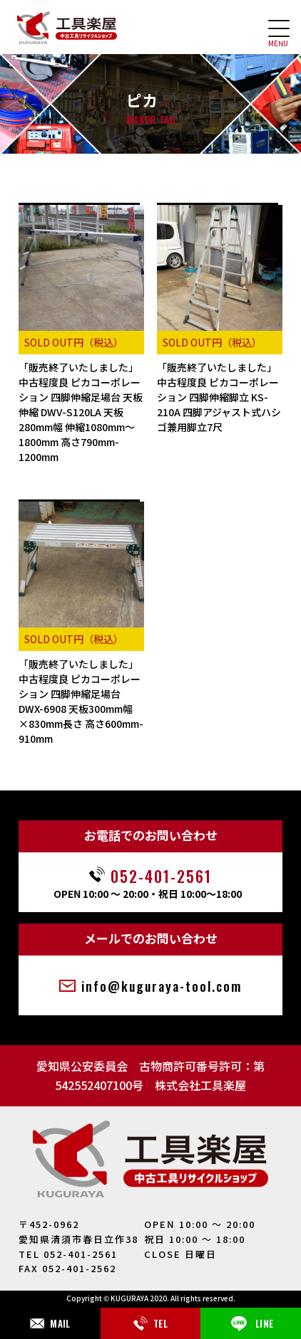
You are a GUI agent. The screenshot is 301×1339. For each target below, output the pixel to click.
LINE (250, 1323)
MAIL (50, 1323)
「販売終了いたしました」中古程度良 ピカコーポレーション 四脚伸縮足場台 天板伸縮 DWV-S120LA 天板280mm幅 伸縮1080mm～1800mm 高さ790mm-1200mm (81, 412)
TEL (150, 1323)
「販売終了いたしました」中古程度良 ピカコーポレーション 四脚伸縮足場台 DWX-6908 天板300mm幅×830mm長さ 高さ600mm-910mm (81, 701)
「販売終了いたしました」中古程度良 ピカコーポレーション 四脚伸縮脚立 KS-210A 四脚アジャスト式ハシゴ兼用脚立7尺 (219, 397)
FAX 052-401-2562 (67, 1268)
